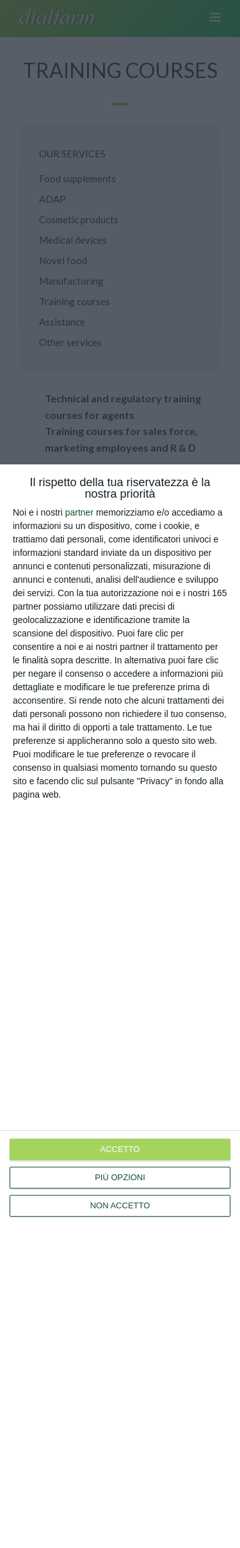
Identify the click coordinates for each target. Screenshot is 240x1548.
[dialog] (120, 1006)
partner (79, 512)
